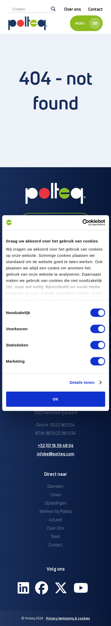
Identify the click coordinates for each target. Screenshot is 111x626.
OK (55, 399)
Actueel (55, 520)
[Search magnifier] (53, 9)
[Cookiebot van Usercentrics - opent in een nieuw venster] (82, 222)
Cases (55, 494)
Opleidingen (56, 503)
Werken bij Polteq (56, 511)
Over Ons (55, 528)
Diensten (55, 486)
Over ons (72, 9)
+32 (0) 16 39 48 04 (56, 445)
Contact (95, 9)
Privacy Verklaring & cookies (68, 618)
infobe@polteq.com (55, 454)
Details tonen (82, 382)
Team (55, 536)
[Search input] (30, 9)
